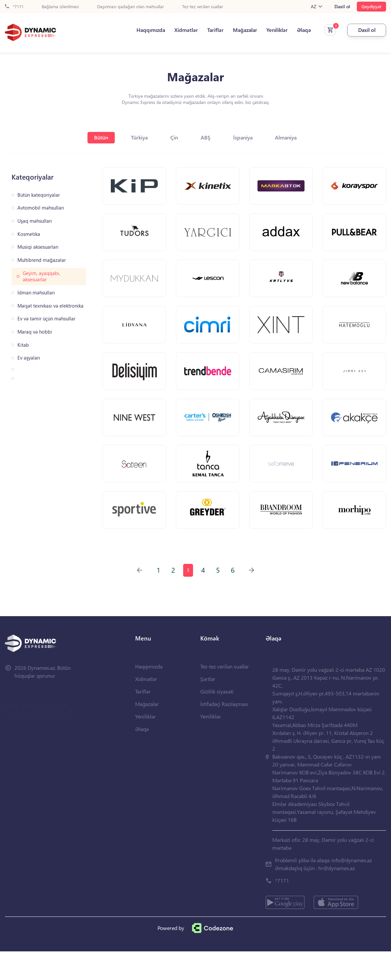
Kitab (23, 345)
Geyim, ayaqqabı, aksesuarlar (41, 276)
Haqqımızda (150, 30)
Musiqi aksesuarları (38, 247)
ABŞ (206, 137)
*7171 (14, 6)
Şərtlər (207, 682)
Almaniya (287, 137)
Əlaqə (303, 30)
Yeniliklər (276, 30)
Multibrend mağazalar (41, 260)
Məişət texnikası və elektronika (50, 306)
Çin (174, 137)
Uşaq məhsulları (34, 221)
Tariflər (215, 30)
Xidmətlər (185, 30)
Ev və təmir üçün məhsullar (46, 318)
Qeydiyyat (371, 6)
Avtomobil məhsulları (40, 208)
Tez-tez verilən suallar (202, 6)
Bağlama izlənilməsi (60, 6)
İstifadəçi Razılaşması (224, 707)
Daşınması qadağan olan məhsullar (130, 6)
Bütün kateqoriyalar (38, 195)
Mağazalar (244, 30)
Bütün (100, 137)
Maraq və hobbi (34, 332)
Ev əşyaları (28, 358)
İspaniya (243, 137)
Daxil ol (342, 6)
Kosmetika (28, 234)
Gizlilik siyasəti (216, 694)
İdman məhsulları (36, 292)
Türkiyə (138, 137)
